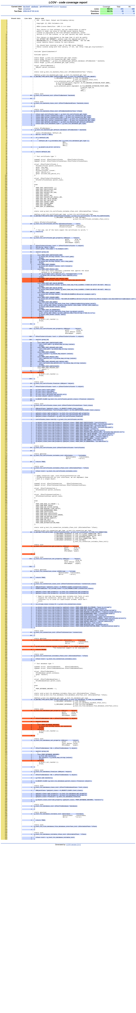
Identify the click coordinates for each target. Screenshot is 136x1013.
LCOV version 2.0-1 (73, 1009)
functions (63, 7)
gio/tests (34, 7)
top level (26, 7)
